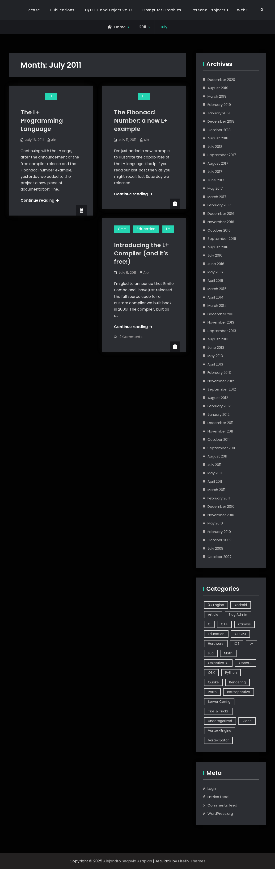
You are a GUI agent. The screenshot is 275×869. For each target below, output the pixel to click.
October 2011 (218, 439)
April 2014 (215, 297)
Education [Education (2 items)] (216, 634)
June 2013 (215, 347)
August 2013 (217, 339)
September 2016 (221, 238)
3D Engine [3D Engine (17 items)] (216, 605)
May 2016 (215, 272)
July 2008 (215, 548)
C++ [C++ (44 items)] (224, 624)
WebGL (243, 10)
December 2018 (220, 121)
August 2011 (217, 456)
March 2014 (217, 305)
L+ (51, 96)
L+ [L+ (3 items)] (251, 643)
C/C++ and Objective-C (108, 10)
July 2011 (214, 464)
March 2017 (216, 196)
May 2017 (215, 188)
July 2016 (214, 255)
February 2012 (219, 405)
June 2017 (215, 180)
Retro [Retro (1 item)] (212, 692)
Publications (62, 10)
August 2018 (217, 138)
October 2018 (219, 129)
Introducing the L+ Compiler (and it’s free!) (141, 253)
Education (146, 228)
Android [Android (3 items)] (240, 605)
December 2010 (220, 506)
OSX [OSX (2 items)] (211, 672)
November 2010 (220, 514)
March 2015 (217, 288)
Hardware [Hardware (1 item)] (216, 643)
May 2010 (215, 523)
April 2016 (215, 280)
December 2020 (221, 79)
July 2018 (214, 146)
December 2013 (220, 314)
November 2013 (220, 322)
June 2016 (215, 263)
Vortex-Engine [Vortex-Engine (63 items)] (219, 730)
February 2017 (219, 205)
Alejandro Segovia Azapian (127, 861)
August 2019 (217, 87)
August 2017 (217, 163)
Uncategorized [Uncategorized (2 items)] (220, 721)
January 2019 (218, 113)
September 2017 (221, 154)
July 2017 (214, 171)
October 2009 (219, 539)
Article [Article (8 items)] (213, 614)
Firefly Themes (191, 861)
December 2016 (220, 213)
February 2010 (219, 531)
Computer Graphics (161, 10)
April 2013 (215, 364)
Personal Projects (209, 10)
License (32, 10)
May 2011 (214, 472)
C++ (122, 228)
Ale (53, 139)
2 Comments (131, 336)
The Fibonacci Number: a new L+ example (141, 120)
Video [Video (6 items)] (247, 721)
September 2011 (221, 447)
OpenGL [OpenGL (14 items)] (245, 663)
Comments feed (222, 805)
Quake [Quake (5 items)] (213, 682)
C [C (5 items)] (209, 624)
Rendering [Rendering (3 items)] (237, 682)
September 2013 (221, 330)
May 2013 (215, 355)
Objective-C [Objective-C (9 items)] (218, 663)
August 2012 (217, 397)
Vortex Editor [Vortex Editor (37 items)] (218, 740)
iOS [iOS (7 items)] (236, 643)
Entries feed (217, 796)
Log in (212, 788)
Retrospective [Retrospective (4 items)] (238, 692)
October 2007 (219, 556)
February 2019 (219, 104)
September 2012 (221, 389)
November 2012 (220, 380)
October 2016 (219, 230)
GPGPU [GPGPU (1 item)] (240, 634)
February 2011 (218, 498)
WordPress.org (220, 813)
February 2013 (219, 372)
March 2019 (216, 96)
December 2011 (220, 422)
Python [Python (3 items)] (231, 672)
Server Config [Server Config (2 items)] (219, 701)
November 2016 (220, 221)
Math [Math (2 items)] (228, 653)
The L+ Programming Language (42, 120)
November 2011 (220, 431)
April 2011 (214, 481)
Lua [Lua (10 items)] (211, 653)
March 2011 (216, 489)
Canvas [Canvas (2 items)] (244, 624)
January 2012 (218, 414)
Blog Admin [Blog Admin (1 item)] (238, 614)
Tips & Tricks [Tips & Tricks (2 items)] (218, 711)
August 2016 (217, 247)
